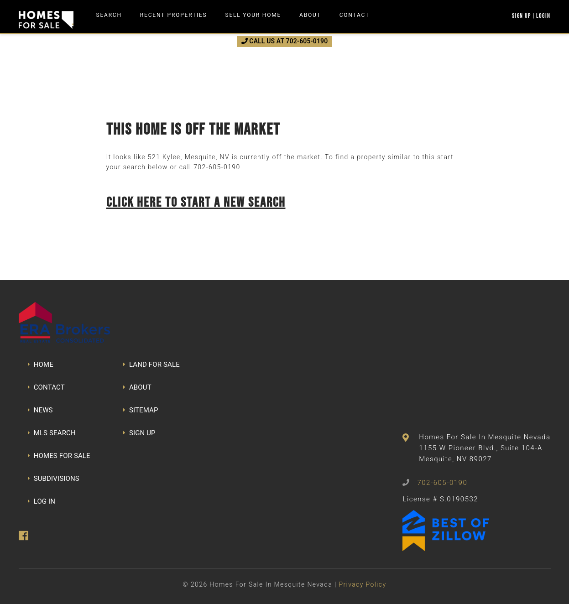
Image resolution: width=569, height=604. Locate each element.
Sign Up (521, 15)
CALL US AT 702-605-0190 (284, 41)
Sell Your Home (253, 15)
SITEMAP (140, 410)
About (310, 15)
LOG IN (42, 501)
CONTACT (46, 387)
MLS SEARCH (52, 433)
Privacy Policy (362, 584)
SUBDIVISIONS (53, 478)
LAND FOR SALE (151, 364)
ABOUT (137, 387)
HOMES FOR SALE (59, 456)
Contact (354, 15)
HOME (40, 364)
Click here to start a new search (196, 201)
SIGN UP (139, 433)
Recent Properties (173, 15)
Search (109, 15)
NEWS (40, 410)
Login (543, 15)
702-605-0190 (216, 167)
